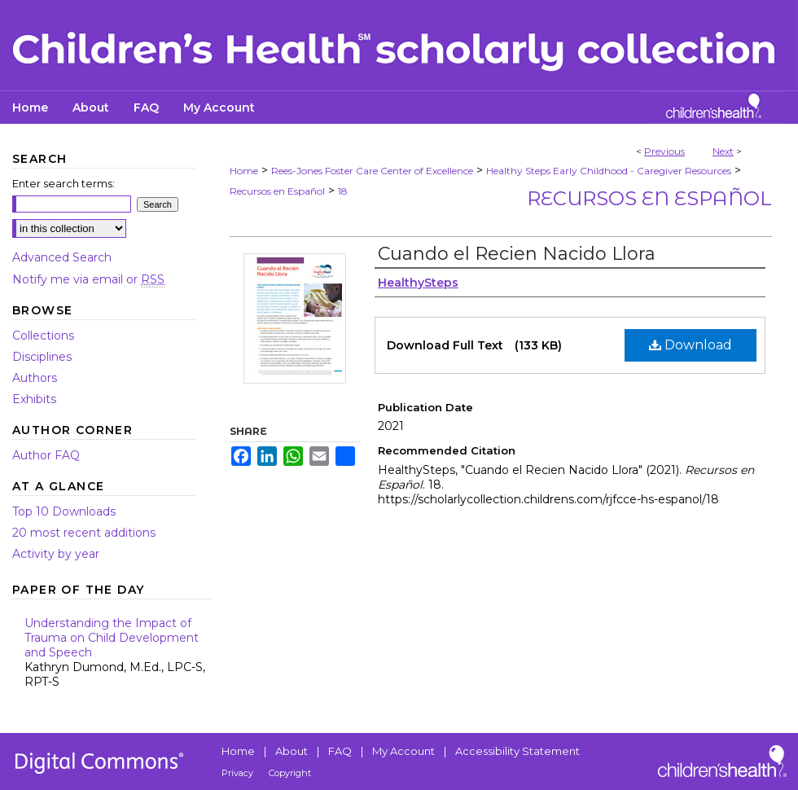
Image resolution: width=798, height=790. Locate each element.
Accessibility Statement (517, 750)
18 (343, 191)
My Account (403, 750)
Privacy (237, 773)
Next (723, 151)
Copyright (290, 773)
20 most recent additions (84, 532)
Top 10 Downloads (64, 511)
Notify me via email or (88, 279)
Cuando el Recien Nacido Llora (517, 254)
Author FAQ (46, 455)
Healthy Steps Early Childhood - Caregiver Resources (608, 171)
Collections (43, 335)
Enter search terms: (63, 183)
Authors (34, 378)
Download (690, 345)
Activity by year (55, 553)
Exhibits (34, 399)
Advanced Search (62, 257)
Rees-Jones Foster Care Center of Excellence (372, 171)
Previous (664, 151)
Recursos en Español (277, 191)
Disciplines (42, 356)
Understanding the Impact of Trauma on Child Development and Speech (118, 652)
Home (244, 171)
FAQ (340, 750)
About (291, 750)
